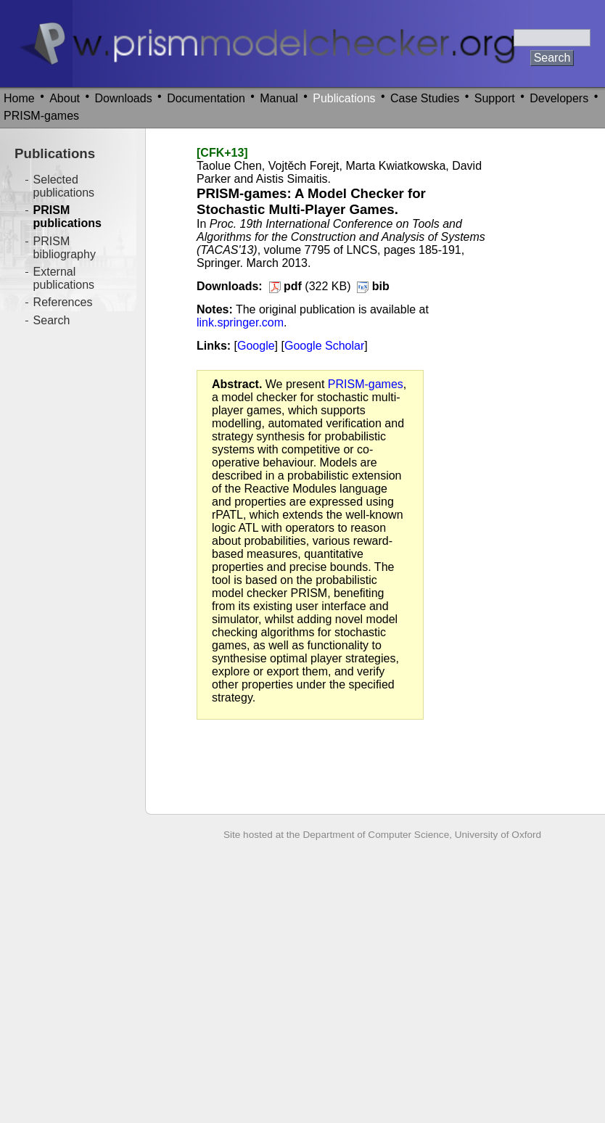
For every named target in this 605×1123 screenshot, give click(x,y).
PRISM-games (41, 116)
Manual (278, 98)
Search (51, 320)
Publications (344, 98)
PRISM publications (67, 216)
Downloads (123, 98)
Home (19, 98)
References (63, 302)
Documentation (206, 98)
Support (494, 98)
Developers (559, 98)
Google (256, 346)
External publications (64, 278)
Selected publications (64, 186)
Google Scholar (324, 346)
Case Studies (424, 98)
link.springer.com (240, 322)
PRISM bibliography (64, 247)
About (64, 98)
